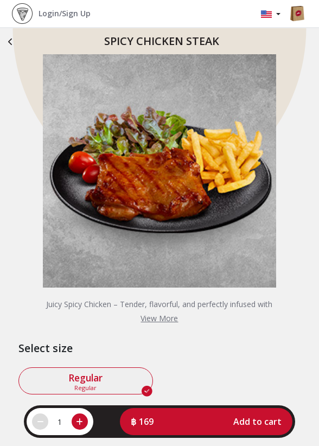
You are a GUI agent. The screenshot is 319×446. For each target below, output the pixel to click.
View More (159, 318)
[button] (206, 421)
